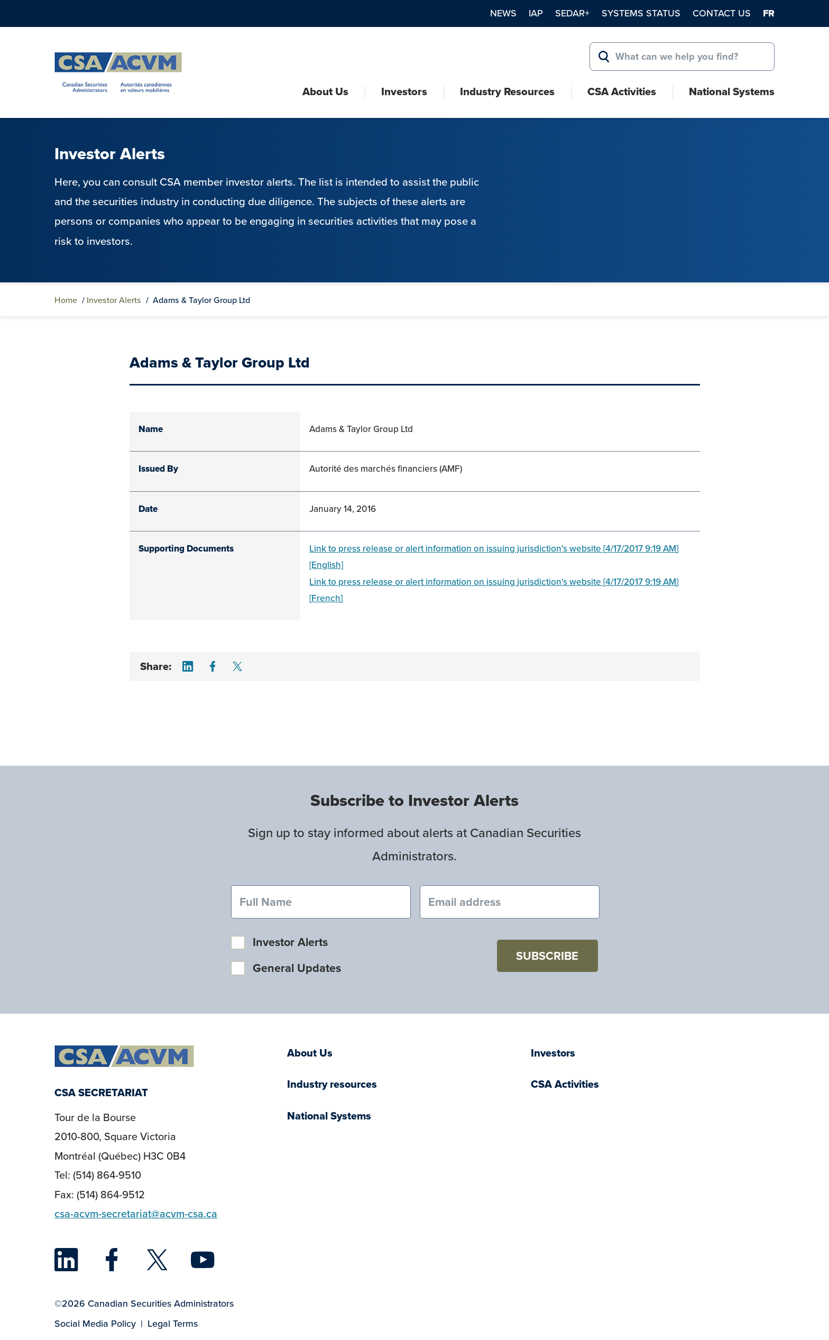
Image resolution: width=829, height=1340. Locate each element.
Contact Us (722, 13)
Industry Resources (507, 91)
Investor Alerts (114, 300)
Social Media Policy (95, 1323)
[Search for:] (682, 56)
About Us (325, 91)
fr (769, 13)
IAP (536, 13)
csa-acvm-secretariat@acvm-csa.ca (135, 1213)
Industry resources (332, 1084)
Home (65, 300)
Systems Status (641, 13)
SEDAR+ (572, 13)
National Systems (732, 91)
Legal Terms (173, 1323)
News (503, 13)
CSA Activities (621, 91)
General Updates (297, 968)
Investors (404, 91)
